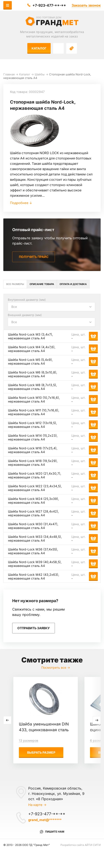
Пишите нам (54, 831)
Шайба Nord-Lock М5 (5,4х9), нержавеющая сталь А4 (30, 361)
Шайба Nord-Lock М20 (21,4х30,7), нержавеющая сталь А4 (34, 475)
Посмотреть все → (55, 667)
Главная (9, 74)
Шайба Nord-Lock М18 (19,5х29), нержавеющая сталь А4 (33, 462)
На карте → (37, 805)
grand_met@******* (45, 820)
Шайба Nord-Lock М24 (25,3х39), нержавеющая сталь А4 (33, 500)
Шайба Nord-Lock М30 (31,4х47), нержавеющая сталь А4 (33, 526)
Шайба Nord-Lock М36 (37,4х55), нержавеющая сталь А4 (33, 551)
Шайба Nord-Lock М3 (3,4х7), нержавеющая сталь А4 (30, 336)
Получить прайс (33, 257)
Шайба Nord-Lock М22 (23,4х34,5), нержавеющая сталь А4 (35, 488)
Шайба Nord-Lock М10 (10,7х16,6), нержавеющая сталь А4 (34, 399)
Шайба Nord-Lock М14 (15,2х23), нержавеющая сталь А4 (33, 437)
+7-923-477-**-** (49, 5)
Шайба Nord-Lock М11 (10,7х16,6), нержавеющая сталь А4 (33, 412)
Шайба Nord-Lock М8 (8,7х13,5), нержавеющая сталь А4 (32, 387)
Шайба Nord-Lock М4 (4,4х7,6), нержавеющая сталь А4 (31, 349)
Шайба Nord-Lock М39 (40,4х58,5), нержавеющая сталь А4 (35, 564)
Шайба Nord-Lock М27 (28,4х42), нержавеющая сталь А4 (33, 513)
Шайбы (40, 74)
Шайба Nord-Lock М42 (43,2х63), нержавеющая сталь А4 (33, 576)
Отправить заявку (33, 628)
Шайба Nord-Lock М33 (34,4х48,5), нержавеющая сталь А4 (35, 538)
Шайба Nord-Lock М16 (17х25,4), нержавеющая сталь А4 (32, 450)
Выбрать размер (41, 752)
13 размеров (28, 740)
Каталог (39, 48)
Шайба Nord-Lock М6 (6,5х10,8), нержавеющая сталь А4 (32, 374)
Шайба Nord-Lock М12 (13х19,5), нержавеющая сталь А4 (32, 424)
